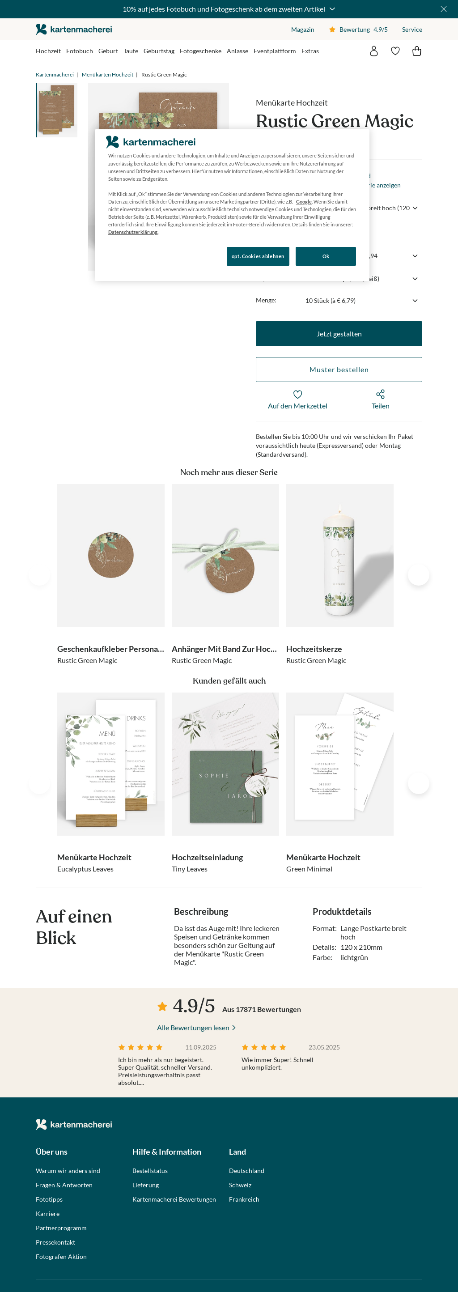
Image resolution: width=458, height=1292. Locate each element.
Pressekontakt (55, 1242)
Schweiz (240, 1185)
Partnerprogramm (61, 1228)
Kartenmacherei (55, 74)
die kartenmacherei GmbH (74, 29)
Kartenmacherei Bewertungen (174, 1199)
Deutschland (246, 1170)
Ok (326, 256)
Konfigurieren (125, 256)
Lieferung (145, 1185)
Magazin (302, 29)
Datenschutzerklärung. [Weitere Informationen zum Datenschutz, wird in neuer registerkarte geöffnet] (133, 232)
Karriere (47, 1213)
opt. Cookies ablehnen (258, 256)
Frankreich (244, 1199)
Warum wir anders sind (68, 1170)
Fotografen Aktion (61, 1256)
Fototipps (49, 1199)
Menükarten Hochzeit (107, 74)
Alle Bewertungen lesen (193, 1027)
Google (304, 201)
